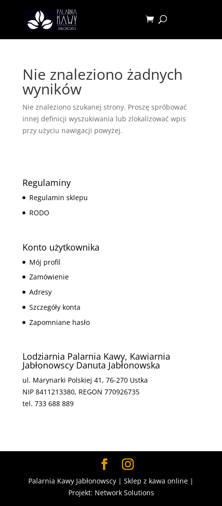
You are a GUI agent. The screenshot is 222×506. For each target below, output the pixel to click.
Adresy (40, 292)
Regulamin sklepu (58, 197)
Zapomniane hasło (59, 322)
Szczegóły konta (55, 307)
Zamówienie (49, 276)
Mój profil (45, 262)
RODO (39, 212)
